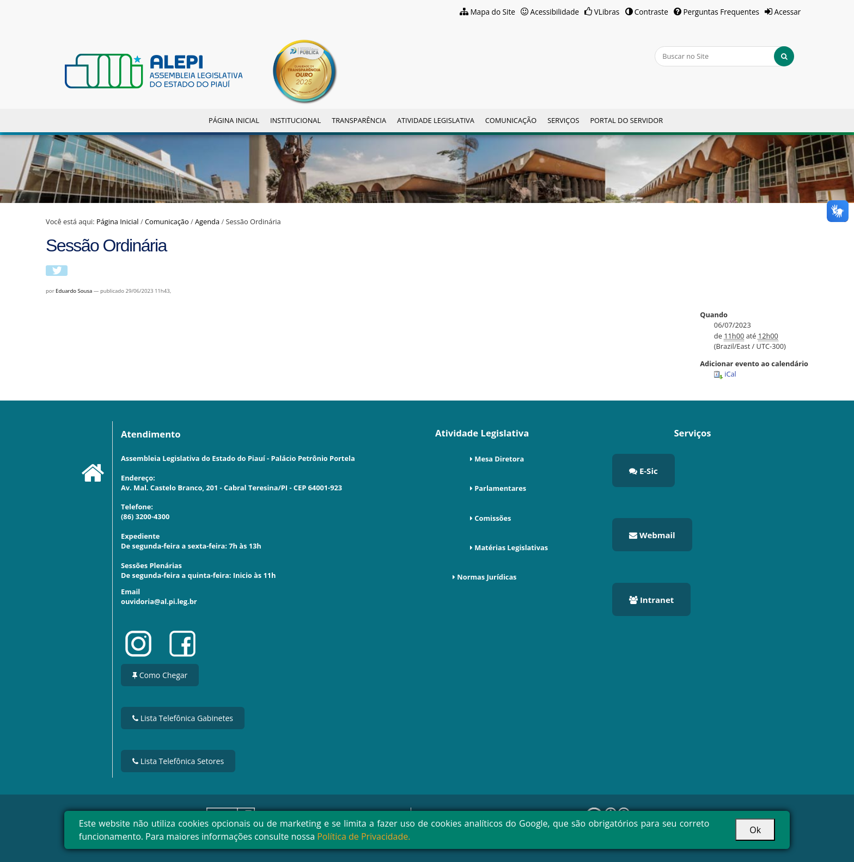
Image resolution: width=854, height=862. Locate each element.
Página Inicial (234, 120)
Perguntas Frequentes (721, 12)
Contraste (651, 12)
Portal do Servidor (626, 120)
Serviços (563, 120)
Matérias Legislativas (511, 547)
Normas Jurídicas (486, 577)
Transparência (359, 120)
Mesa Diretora (499, 459)
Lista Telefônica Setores (178, 761)
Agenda (207, 221)
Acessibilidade (555, 12)
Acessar (787, 12)
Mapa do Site (492, 12)
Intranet (651, 599)
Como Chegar (159, 675)
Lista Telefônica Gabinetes (182, 718)
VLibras (607, 12)
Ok (755, 830)
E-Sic (643, 470)
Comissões (492, 518)
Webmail (652, 534)
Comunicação (510, 120)
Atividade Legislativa (435, 120)
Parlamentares (500, 488)
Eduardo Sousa (74, 290)
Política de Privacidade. (363, 836)
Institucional (295, 120)
